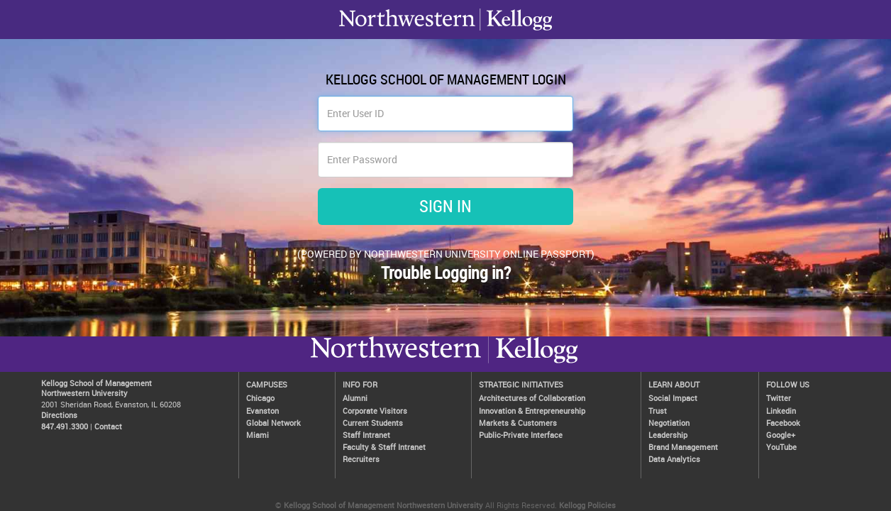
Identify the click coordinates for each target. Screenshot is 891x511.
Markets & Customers (518, 422)
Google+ (780, 434)
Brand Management (683, 446)
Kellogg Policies (587, 505)
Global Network (273, 422)
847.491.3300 (64, 426)
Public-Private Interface (521, 434)
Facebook (783, 422)
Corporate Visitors (375, 410)
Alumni (355, 397)
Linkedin (781, 410)
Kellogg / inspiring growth (396, 362)
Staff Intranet (366, 434)
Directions (59, 415)
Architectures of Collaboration (532, 397)
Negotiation (669, 422)
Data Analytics (674, 459)
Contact (108, 426)
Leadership (667, 434)
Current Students (373, 422)
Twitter (778, 397)
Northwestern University (532, 362)
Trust (657, 410)
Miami (257, 434)
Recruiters (361, 459)
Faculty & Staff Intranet (384, 446)
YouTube (781, 446)
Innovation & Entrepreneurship (532, 410)
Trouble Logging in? (446, 272)
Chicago (260, 397)
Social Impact (672, 397)
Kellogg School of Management (96, 383)
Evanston (262, 410)
